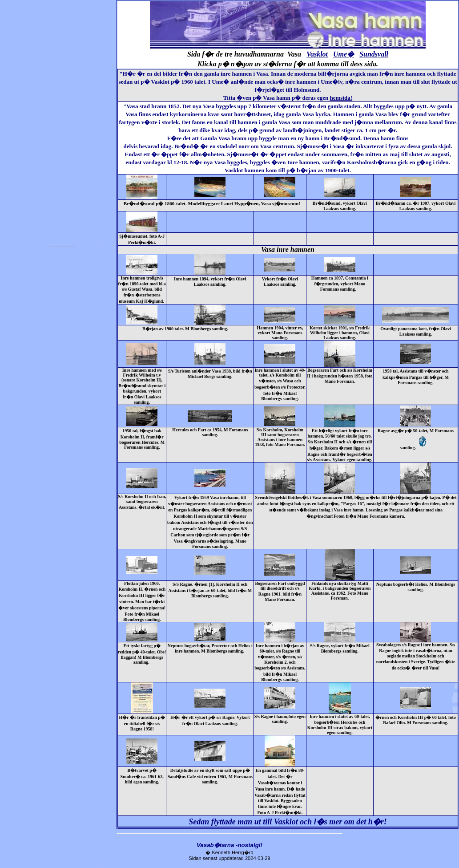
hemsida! (341, 97)
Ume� (343, 54)
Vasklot (317, 54)
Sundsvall (373, 54)
